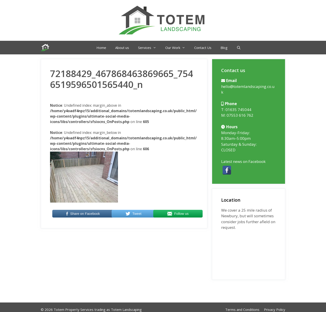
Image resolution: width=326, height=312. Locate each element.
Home (101, 47)
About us (122, 47)
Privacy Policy (274, 309)
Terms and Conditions (242, 309)
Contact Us (202, 47)
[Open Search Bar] (238, 47)
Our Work (177, 47)
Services (149, 47)
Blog (224, 47)
